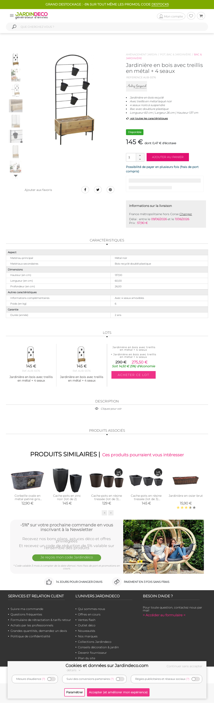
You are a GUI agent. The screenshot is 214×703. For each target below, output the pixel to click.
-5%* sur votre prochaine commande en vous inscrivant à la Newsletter (66, 527)
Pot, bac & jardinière (175, 54)
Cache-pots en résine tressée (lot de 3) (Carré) (146, 499)
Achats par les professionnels (32, 625)
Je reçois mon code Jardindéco (67, 558)
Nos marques (88, 636)
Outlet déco (86, 625)
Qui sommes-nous (91, 609)
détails (74, 670)
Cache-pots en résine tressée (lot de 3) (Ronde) (106, 499)
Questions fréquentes (26, 614)
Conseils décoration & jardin (98, 647)
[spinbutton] (134, 157)
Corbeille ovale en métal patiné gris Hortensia (27, 499)
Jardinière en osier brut (186, 496)
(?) (43, 678)
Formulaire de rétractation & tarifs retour (41, 620)
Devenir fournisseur (92, 653)
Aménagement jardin (141, 54)
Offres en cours (89, 614)
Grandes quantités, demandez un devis (39, 631)
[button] (140, 155)
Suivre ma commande (27, 609)
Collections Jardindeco (94, 642)
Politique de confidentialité (30, 636)
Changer (185, 214)
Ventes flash (86, 620)
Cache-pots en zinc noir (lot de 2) (67, 497)
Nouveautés (86, 631)
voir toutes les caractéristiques (147, 118)
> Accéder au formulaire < (164, 615)
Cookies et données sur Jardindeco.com (107, 665)
